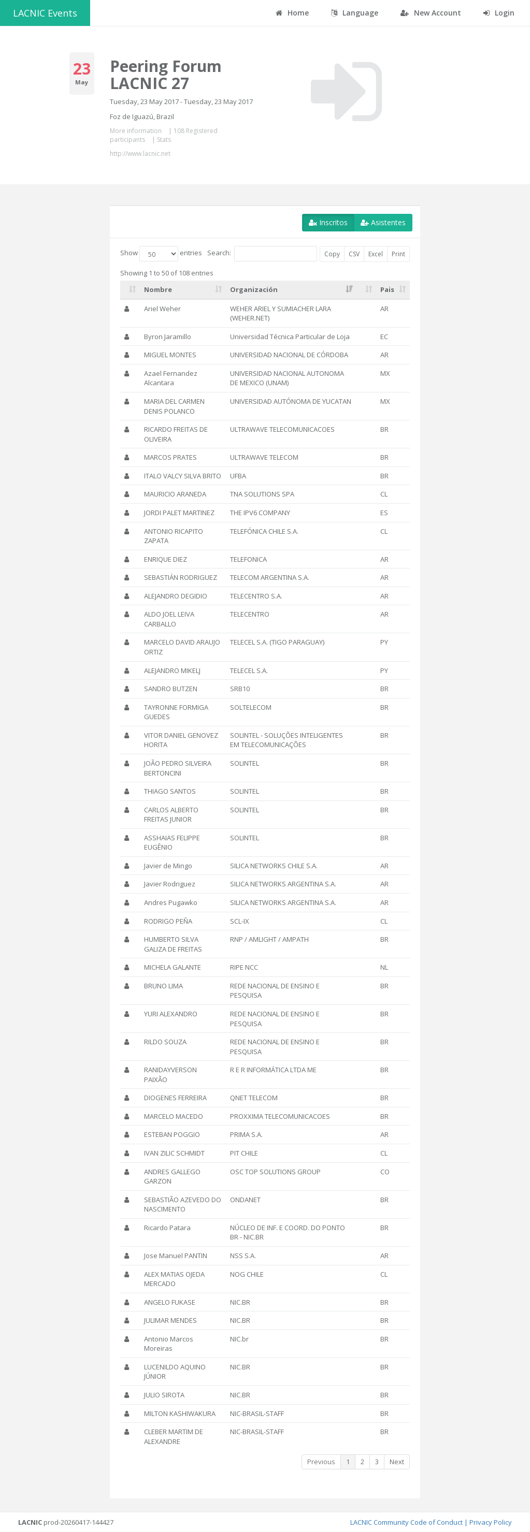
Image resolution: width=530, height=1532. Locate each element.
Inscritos (328, 222)
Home (292, 13)
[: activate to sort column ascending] (130, 290)
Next (397, 1461)
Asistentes (383, 222)
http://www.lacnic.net (140, 153)
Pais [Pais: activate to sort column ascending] (387, 289)
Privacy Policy (490, 1522)
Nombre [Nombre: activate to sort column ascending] (158, 289)
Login (498, 13)
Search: (262, 253)
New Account (430, 13)
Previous (321, 1461)
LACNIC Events (45, 13)
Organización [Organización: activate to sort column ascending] (254, 289)
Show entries (161, 253)
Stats (164, 139)
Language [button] (354, 13)
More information (136, 130)
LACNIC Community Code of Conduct (406, 1522)
